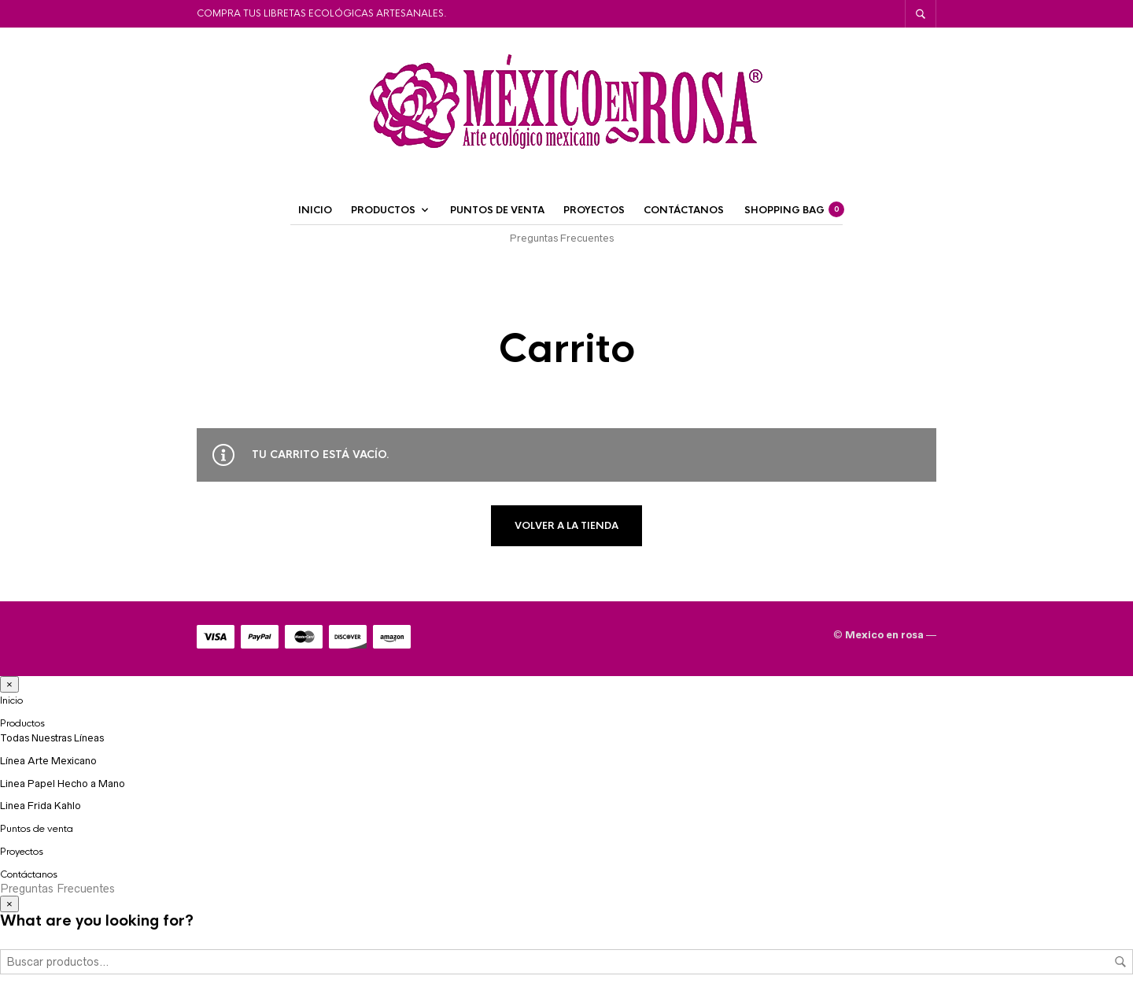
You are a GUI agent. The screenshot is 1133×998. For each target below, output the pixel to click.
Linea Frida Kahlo (40, 805)
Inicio (315, 210)
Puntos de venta (497, 210)
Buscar (1120, 961)
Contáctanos (684, 210)
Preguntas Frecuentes (562, 238)
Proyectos (594, 210)
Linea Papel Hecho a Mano (62, 783)
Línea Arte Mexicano (48, 761)
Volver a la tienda (566, 525)
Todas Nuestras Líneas (52, 738)
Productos (383, 210)
